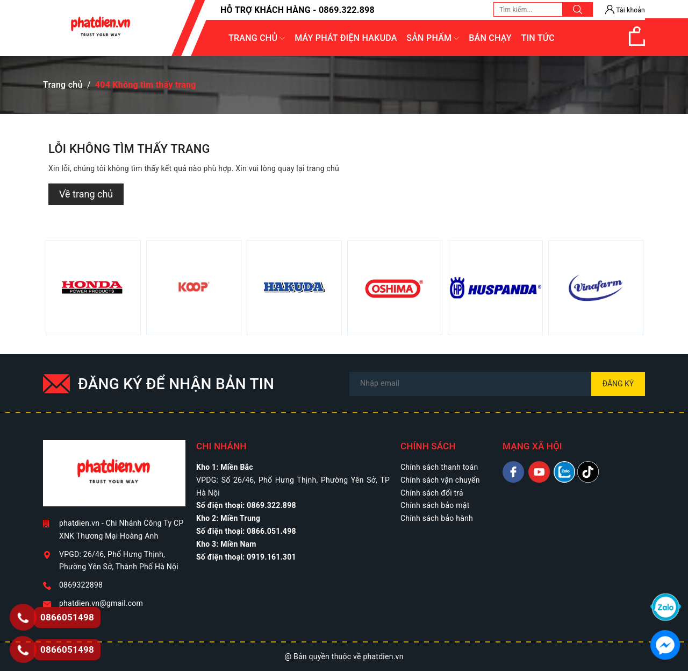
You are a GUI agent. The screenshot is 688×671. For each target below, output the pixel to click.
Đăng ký (618, 383)
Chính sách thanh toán (439, 467)
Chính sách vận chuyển (440, 480)
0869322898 (81, 585)
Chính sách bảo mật (434, 505)
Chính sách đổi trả (431, 493)
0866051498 (67, 649)
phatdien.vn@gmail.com (101, 603)
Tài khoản (625, 10)
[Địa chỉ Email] (497, 384)
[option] (93, 287)
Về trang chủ (86, 194)
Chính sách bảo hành (436, 518)
